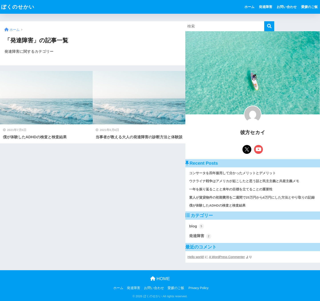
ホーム (249, 7)
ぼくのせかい (17, 7)
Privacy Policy (198, 288)
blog (196, 226)
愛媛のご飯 (309, 7)
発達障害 (265, 7)
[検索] (269, 26)
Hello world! (196, 257)
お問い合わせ (287, 7)
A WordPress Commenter (227, 257)
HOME (160, 278)
